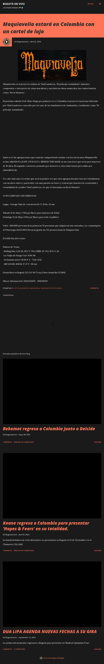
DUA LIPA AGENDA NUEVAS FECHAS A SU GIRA (50, 631)
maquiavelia (35, 288)
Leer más (97, 442)
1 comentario (19, 649)
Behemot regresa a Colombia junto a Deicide (49, 429)
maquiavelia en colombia (51, 288)
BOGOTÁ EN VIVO (14, 4)
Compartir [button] (94, 288)
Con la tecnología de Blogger (52, 658)
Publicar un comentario (24, 442)
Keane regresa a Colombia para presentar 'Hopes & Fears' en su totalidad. (46, 526)
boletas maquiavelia (20, 288)
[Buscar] (91, 4)
